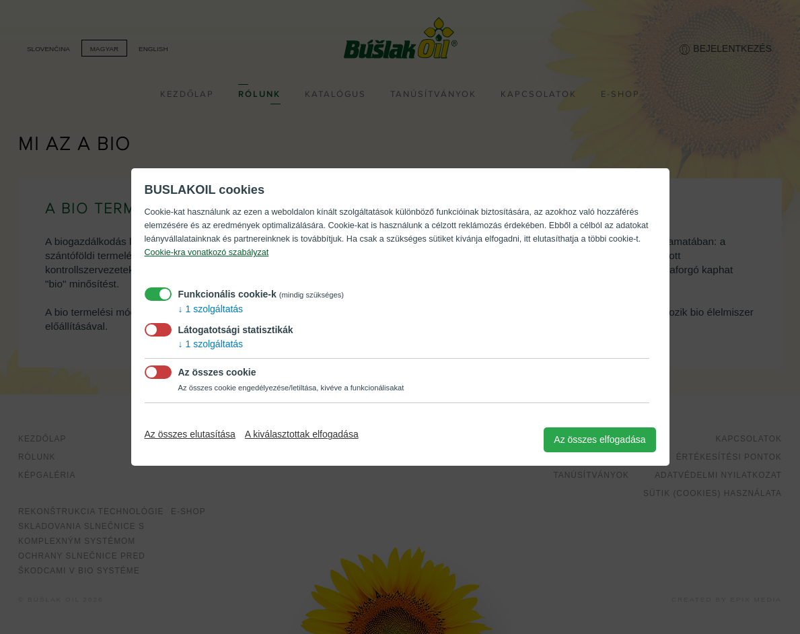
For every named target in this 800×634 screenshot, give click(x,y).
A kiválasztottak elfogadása (302, 434)
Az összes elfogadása (599, 439)
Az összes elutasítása (190, 434)
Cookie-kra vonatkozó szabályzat (207, 252)
